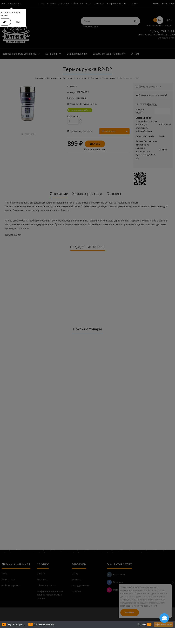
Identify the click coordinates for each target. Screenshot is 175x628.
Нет (18, 21)
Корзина (141, 624)
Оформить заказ (163, 624)
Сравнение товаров (43, 624)
